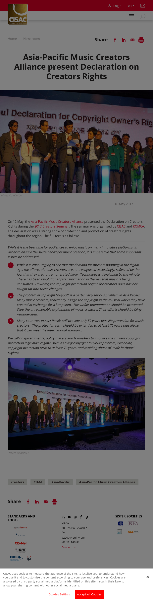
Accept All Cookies (89, 596)
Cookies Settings (60, 596)
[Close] (147, 579)
